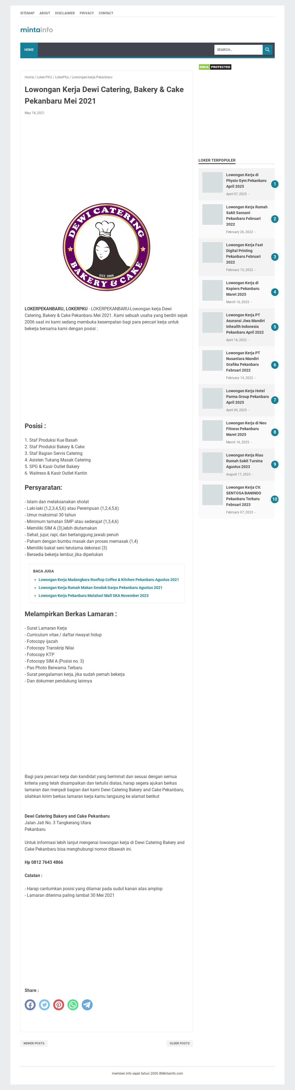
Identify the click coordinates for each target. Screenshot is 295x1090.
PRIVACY (87, 13)
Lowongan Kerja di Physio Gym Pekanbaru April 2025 (246, 181)
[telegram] (87, 1004)
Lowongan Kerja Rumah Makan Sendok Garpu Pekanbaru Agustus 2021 (101, 587)
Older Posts (180, 1043)
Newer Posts (34, 1043)
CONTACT (106, 13)
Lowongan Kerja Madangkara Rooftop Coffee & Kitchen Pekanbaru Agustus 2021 (109, 579)
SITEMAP (27, 13)
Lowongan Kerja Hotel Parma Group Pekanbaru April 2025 (247, 397)
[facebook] (30, 1004)
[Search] (238, 50)
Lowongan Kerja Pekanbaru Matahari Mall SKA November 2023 (94, 595)
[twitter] (44, 1004)
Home (29, 50)
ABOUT (44, 13)
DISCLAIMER (65, 13)
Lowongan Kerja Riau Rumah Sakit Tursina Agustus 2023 (244, 461)
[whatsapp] (72, 1004)
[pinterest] (58, 1004)
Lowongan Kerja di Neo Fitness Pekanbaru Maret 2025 (246, 429)
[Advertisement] (107, 160)
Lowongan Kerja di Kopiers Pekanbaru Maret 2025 (242, 289)
